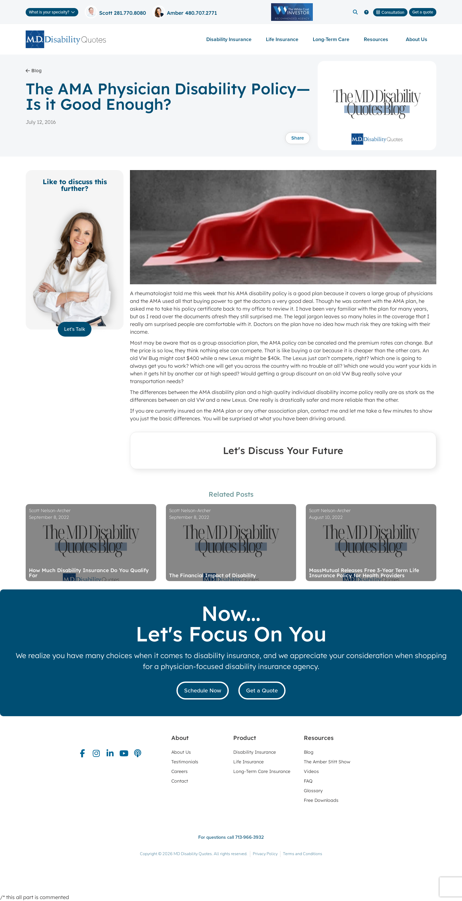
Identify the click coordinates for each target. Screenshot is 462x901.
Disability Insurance (229, 39)
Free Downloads (321, 800)
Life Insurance (282, 39)
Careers (179, 771)
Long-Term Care (331, 39)
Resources (377, 39)
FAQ (308, 781)
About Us (418, 39)
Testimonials (184, 762)
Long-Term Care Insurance (261, 771)
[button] (355, 12)
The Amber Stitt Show (327, 762)
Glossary (313, 791)
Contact (179, 781)
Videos (311, 771)
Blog (308, 752)
